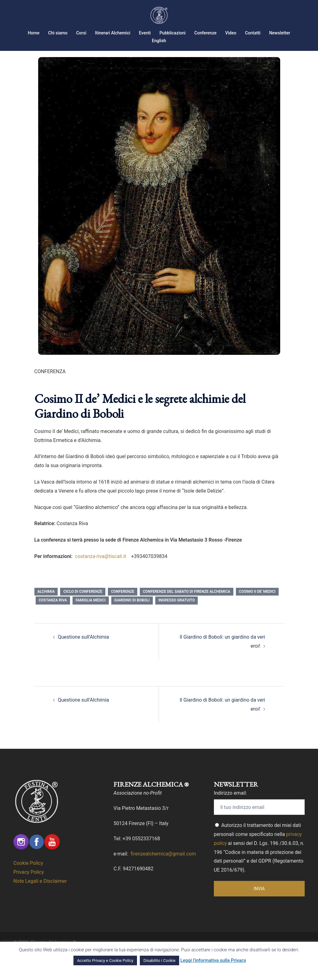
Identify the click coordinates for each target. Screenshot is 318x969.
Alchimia (46, 607)
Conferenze (205, 32)
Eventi (145, 32)
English (159, 40)
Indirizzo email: (230, 808)
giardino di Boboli (132, 616)
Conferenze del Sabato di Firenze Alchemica (186, 607)
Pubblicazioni (172, 32)
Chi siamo (57, 32)
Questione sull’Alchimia (83, 652)
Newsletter (279, 32)
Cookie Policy (28, 879)
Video (230, 32)
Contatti (252, 32)
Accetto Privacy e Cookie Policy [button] (105, 960)
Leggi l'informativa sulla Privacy (213, 960)
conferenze (122, 607)
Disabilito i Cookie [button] (159, 960)
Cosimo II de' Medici (257, 607)
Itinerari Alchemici (112, 32)
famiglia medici (91, 616)
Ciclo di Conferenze (82, 607)
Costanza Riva (53, 616)
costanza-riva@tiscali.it (101, 572)
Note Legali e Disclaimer (40, 897)
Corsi (81, 32)
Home (34, 32)
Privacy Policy (28, 888)
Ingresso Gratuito (176, 616)
